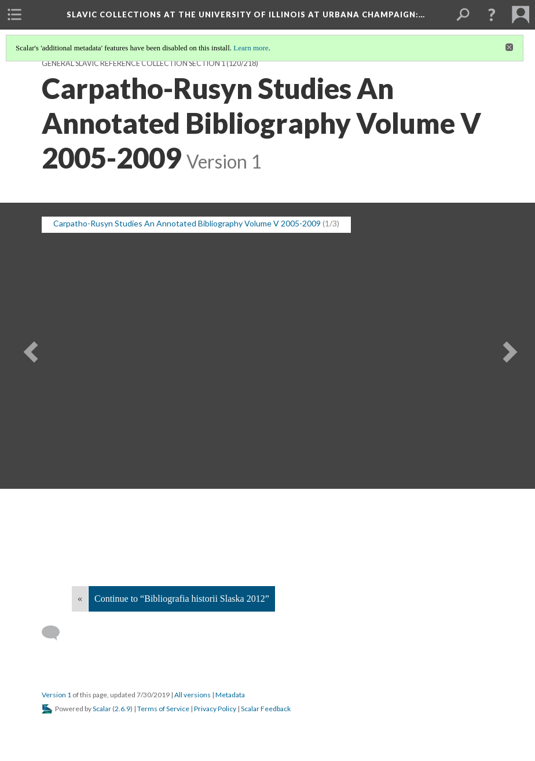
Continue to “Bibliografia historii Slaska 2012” (181, 598)
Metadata (230, 694)
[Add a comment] (56, 633)
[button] (491, 14)
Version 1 (56, 694)
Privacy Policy (215, 708)
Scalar (102, 708)
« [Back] (80, 598)
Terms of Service (163, 708)
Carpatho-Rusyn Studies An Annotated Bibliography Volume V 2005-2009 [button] (187, 223)
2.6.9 (122, 708)
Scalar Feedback (266, 708)
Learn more (250, 47)
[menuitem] (14, 14)
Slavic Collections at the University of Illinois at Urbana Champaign (246, 14)
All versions (192, 694)
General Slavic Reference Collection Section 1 (133, 63)
